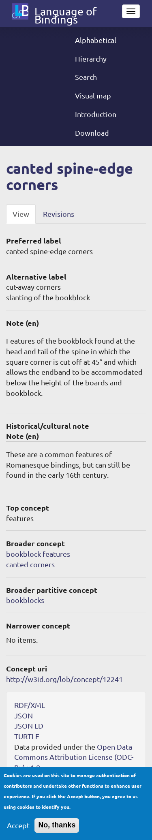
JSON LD (28, 725)
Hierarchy (91, 58)
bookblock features (38, 553)
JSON (23, 715)
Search (86, 77)
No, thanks (56, 830)
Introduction (95, 114)
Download (92, 132)
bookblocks (25, 600)
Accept (18, 830)
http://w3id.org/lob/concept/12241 (64, 679)
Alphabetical (95, 40)
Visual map (93, 95)
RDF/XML (29, 705)
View (21, 213)
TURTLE (26, 736)
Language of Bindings (65, 12)
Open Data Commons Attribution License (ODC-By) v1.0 (73, 757)
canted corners (30, 564)
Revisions (58, 213)
